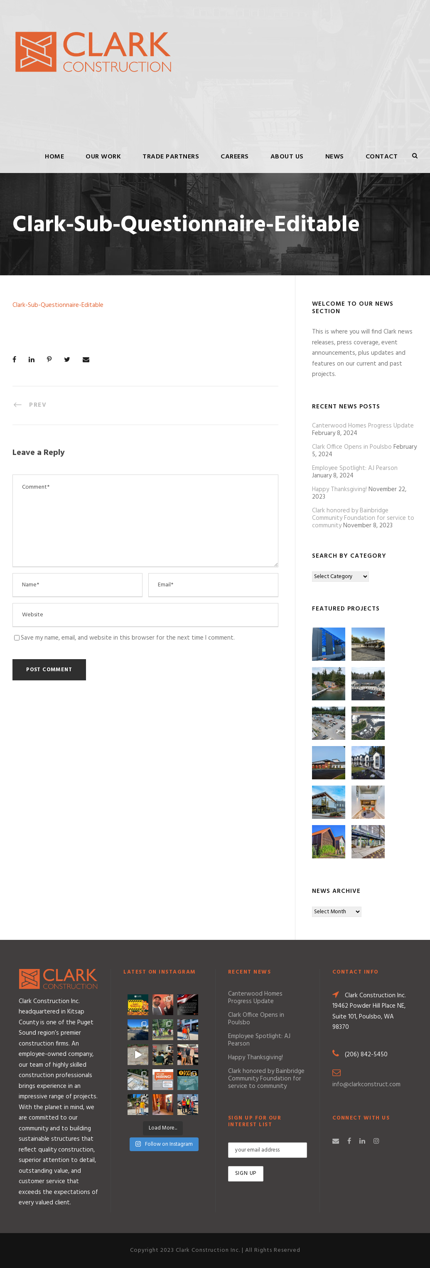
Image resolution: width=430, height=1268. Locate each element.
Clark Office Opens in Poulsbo (352, 447)
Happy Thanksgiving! (339, 489)
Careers (235, 156)
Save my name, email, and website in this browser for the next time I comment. (128, 638)
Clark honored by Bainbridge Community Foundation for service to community (363, 518)
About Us (287, 156)
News (334, 156)
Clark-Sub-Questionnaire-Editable (57, 305)
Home (54, 156)
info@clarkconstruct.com (366, 1085)
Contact (382, 156)
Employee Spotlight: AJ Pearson (355, 468)
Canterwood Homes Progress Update (363, 426)
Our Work (103, 156)
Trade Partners (171, 156)
